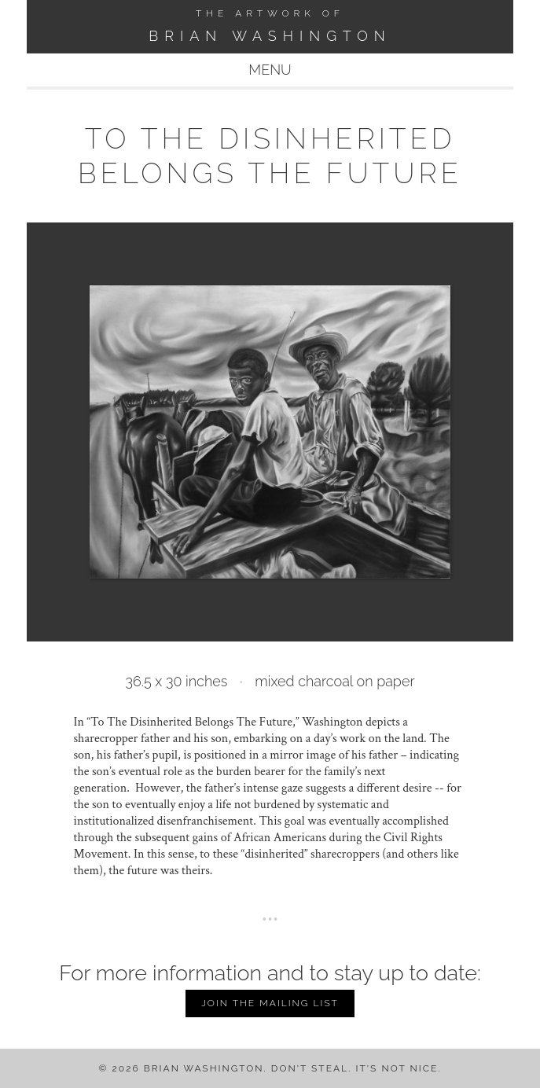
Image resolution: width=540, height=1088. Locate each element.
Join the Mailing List (270, 1003)
